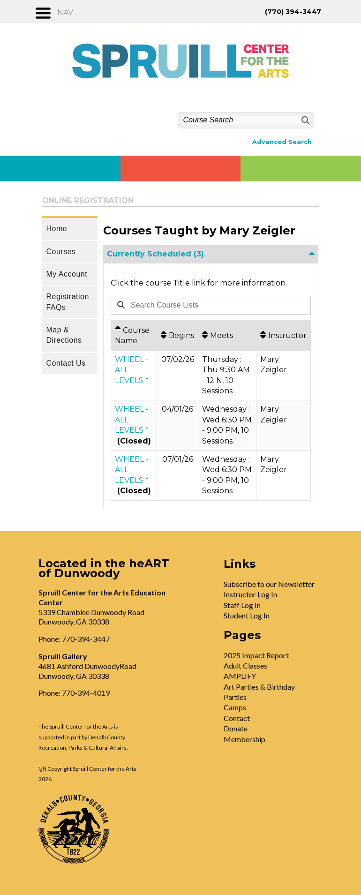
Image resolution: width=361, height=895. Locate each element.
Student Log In (247, 615)
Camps (235, 707)
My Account (66, 274)
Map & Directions (64, 335)
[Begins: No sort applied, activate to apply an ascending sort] (177, 335)
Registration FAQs (67, 302)
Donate (236, 728)
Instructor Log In (250, 594)
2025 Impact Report (256, 655)
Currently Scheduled (155, 253)
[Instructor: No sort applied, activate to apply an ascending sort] (283, 335)
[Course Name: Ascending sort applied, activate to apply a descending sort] (134, 335)
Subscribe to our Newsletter (269, 583)
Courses (60, 252)
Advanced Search (282, 141)
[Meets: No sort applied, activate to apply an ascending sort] (227, 335)
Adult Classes (245, 665)
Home (56, 229)
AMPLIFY (240, 675)
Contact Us (65, 363)
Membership (244, 739)
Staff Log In (242, 605)
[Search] (304, 120)
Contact (237, 718)
